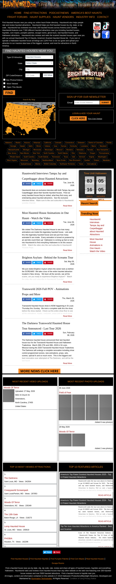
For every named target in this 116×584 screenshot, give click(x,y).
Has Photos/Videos (14, 80)
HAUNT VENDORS (63, 17)
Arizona (27, 142)
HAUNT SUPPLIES (40, 17)
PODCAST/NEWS (59, 13)
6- (5, 535)
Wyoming (35, 160)
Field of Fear (65, 392)
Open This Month (14, 87)
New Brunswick (75, 160)
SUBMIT (105, 102)
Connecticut (69, 142)
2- (5, 486)
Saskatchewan (26, 164)
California (47, 142)
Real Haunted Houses (95, 559)
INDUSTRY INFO (85, 17)
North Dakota (63, 153)
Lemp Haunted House (14, 526)
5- (5, 522)
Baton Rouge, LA (18, 518)
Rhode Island (15, 157)
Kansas (64, 146)
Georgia (13, 146)
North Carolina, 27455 (24, 402)
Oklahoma (82, 153)
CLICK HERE (78, 118)
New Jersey (12, 153)
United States (20, 406)
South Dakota (43, 157)
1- (5, 474)
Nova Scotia (61, 160)
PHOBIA (8, 538)
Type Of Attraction (14, 57)
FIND (9, 92)
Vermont (82, 157)
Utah (73, 157)
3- (5, 498)
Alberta (37, 164)
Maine (94, 146)
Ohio (73, 153)
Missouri (59, 150)
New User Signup (95, 118)
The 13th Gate (11, 514)
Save (58, 552)
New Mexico (24, 153)
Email (70, 102)
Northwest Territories (67, 164)
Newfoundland (47, 160)
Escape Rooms (58, 563)
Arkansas (37, 142)
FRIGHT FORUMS (17, 17)
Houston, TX (16, 542)
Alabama (8, 142)
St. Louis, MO (16, 530)
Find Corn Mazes (77, 559)
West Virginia (12, 160)
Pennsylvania (104, 153)
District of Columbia (95, 142)
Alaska (18, 142)
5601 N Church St (22, 395)
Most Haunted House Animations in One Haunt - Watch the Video (97, 245)
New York (36, 153)
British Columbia (50, 164)
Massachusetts (13, 150)
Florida (109, 142)
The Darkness (11, 478)
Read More (67, 206)
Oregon (92, 153)
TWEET (39, 183)
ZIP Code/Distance (14, 75)
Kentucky (73, 146)
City (20, 69)
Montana (69, 150)
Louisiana (84, 146)
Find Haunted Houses (19, 559)
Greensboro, (20, 399)
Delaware (81, 142)
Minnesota (37, 150)
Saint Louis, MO (17, 481)
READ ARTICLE (104, 495)
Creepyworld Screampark (16, 490)
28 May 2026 (64, 427)
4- (5, 510)
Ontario (96, 160)
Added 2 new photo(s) (104, 448)
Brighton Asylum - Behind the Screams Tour (47, 257)
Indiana (47, 146)
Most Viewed (12, 83)
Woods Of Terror (11, 387)
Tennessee (56, 157)
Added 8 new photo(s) (104, 422)
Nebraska (80, 150)
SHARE (28, 183)
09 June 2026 (64, 388)
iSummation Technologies (41, 578)
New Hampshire (102, 150)
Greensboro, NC (17, 506)
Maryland (103, 146)
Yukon (81, 164)
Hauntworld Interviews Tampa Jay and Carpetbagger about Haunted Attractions (97, 227)
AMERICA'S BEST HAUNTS (86, 13)
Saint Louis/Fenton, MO (20, 494)
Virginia (91, 157)
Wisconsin (24, 160)
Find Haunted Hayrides (39, 559)
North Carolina (49, 153)
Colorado (58, 142)
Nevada (90, 150)
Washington (102, 157)
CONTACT (103, 17)
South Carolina (29, 157)
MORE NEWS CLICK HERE (39, 371)
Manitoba (106, 160)
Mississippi (49, 150)
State (20, 63)
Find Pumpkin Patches (60, 559)
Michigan (26, 150)
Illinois (38, 146)
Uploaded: (25, 391)
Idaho (31, 146)
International (91, 164)
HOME (17, 13)
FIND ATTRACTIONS (35, 13)
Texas (66, 157)
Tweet (49, 552)
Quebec (87, 160)
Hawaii (22, 146)
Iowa (55, 146)
